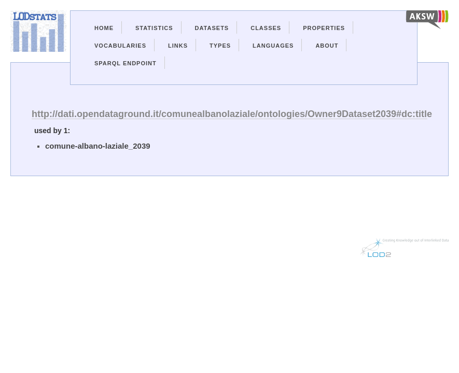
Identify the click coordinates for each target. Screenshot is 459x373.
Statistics (154, 28)
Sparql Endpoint (125, 63)
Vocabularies (120, 45)
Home (104, 28)
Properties (324, 28)
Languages (273, 45)
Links (178, 45)
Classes (266, 28)
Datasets (212, 28)
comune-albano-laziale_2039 (97, 145)
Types (220, 45)
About (326, 45)
